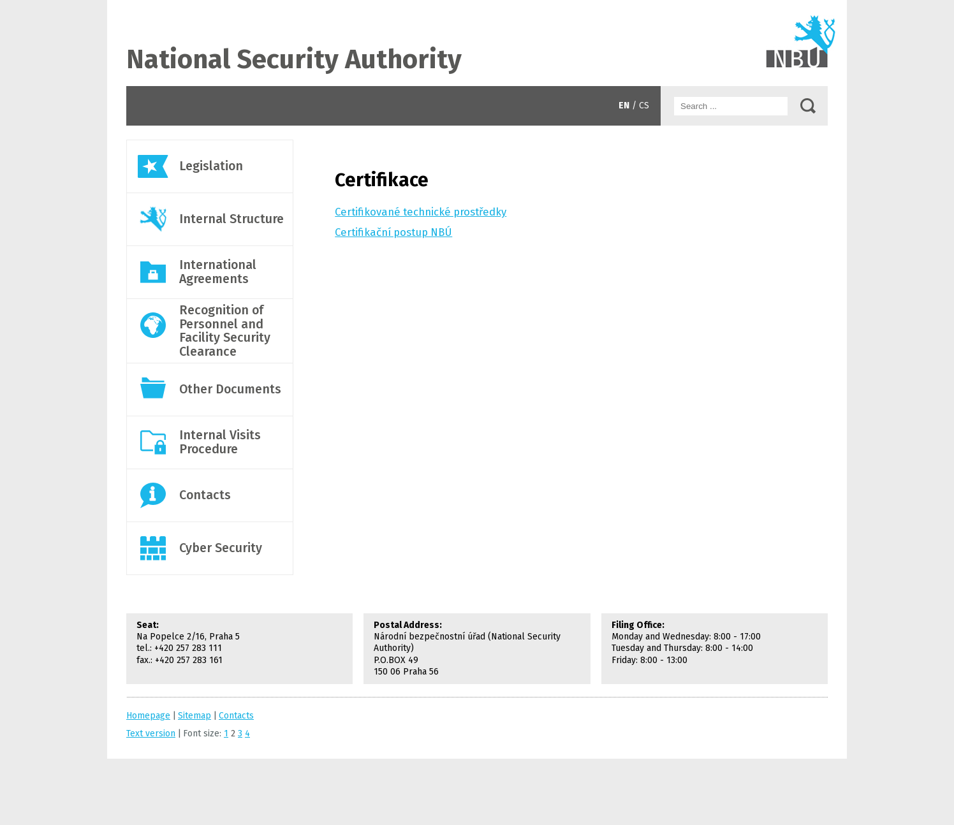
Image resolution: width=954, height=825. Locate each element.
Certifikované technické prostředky (420, 211)
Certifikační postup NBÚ (393, 232)
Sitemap (194, 715)
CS (644, 105)
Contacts (477, 43)
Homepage (148, 715)
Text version (150, 733)
